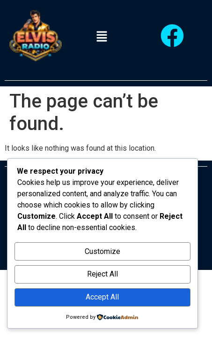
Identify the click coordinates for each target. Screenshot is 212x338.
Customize (102, 251)
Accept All (102, 296)
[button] (101, 37)
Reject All (102, 273)
